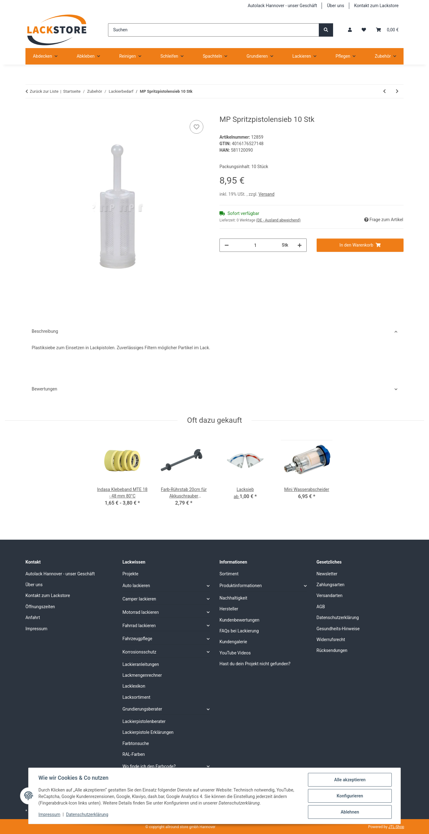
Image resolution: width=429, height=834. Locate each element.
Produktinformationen (240, 585)
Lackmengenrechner (142, 675)
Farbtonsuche (136, 743)
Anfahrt (32, 617)
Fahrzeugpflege (137, 638)
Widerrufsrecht (331, 639)
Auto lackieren (136, 585)
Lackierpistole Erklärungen (148, 732)
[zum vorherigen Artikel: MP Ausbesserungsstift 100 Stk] (384, 91)
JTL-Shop (396, 827)
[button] (350, 30)
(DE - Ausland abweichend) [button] (278, 220)
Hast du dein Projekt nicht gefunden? (255, 663)
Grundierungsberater (142, 709)
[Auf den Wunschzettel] (196, 127)
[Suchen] (213, 30)
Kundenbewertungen (239, 620)
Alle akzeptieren (349, 779)
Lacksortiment (137, 697)
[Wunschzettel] (364, 30)
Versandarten (330, 595)
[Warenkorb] (387, 30)
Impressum (49, 814)
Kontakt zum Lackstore (376, 5)
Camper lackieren (139, 598)
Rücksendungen (332, 650)
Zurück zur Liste (44, 91)
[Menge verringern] (226, 245)
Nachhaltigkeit (233, 597)
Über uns (335, 5)
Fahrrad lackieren (139, 625)
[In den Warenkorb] (30, 111)
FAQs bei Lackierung (239, 630)
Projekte (130, 573)
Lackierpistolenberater (144, 721)
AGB (321, 606)
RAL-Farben (134, 754)
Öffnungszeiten (40, 606)
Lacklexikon (134, 686)
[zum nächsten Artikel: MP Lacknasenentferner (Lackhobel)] (397, 91)
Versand (266, 194)
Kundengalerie (233, 641)
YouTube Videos (235, 652)
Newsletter (327, 573)
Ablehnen (350, 811)
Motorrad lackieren (141, 612)
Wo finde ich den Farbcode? (149, 766)
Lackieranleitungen (141, 664)
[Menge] (255, 245)
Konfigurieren (349, 795)
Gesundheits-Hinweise (338, 628)
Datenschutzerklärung (87, 814)
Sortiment (228, 573)
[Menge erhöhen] (299, 245)
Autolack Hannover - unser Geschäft (282, 5)
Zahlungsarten (331, 584)
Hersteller (228, 608)
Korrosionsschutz (139, 651)
